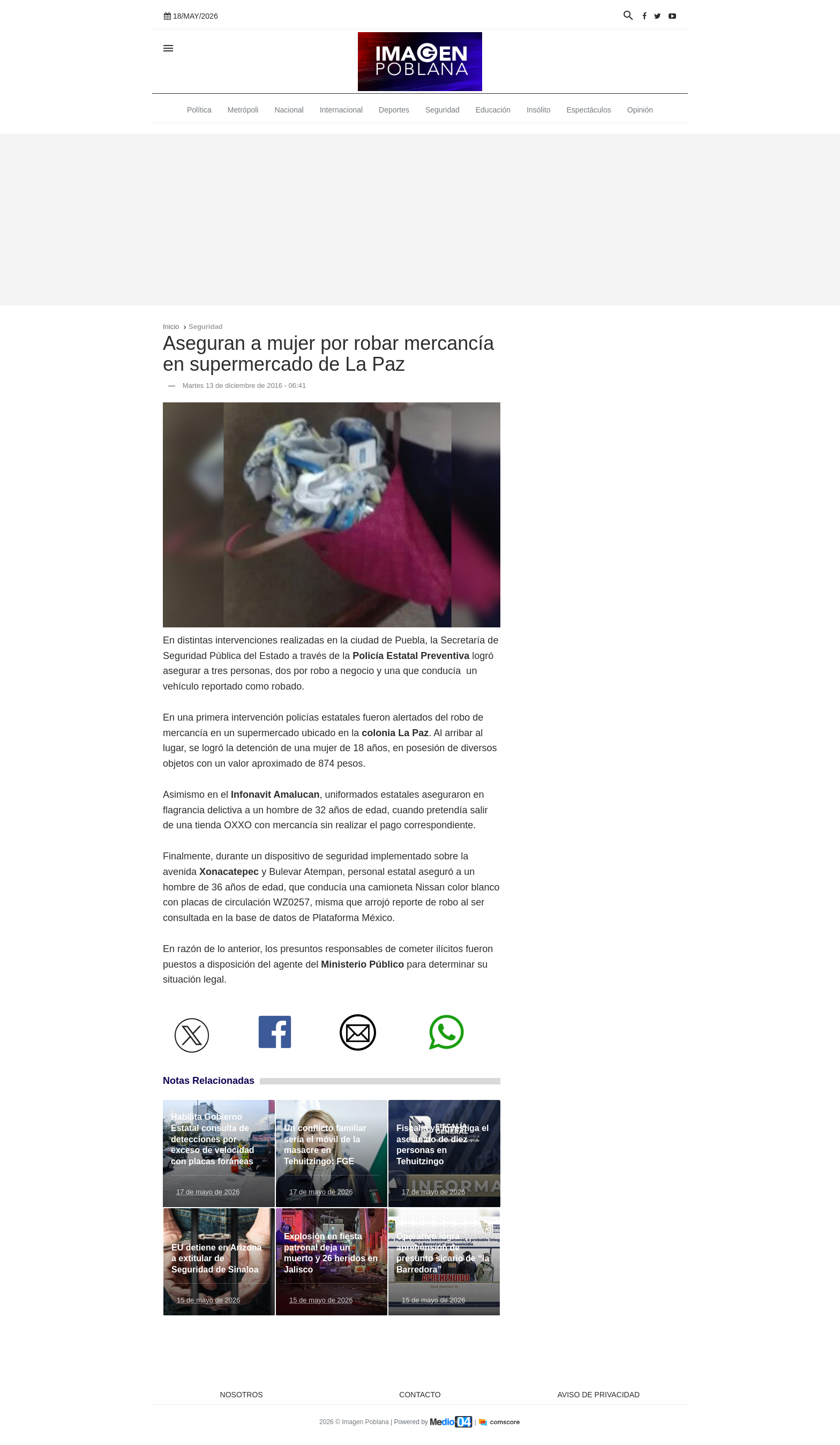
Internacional (341, 110)
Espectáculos (589, 110)
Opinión (640, 110)
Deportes (394, 110)
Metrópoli (243, 110)
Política (199, 110)
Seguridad (442, 110)
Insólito (538, 110)
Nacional (288, 110)
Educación (493, 110)
